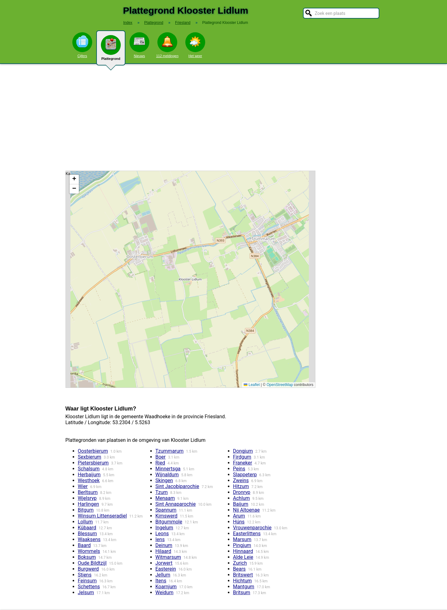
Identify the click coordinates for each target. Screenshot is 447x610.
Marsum (242, 539)
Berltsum (88, 492)
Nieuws (139, 45)
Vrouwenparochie (252, 528)
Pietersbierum (93, 463)
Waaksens (89, 539)
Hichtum (242, 581)
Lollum (85, 522)
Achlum (241, 498)
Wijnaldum (167, 475)
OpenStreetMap (280, 385)
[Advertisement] (223, 117)
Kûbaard (87, 528)
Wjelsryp (87, 498)
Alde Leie (243, 557)
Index (127, 22)
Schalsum (89, 469)
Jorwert (164, 563)
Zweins (241, 480)
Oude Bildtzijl (92, 563)
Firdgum (242, 457)
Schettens (89, 587)
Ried (160, 463)
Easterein (166, 569)
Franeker (242, 463)
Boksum (87, 557)
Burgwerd (88, 569)
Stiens (85, 575)
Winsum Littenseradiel (102, 516)
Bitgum (86, 510)
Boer (161, 457)
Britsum (242, 592)
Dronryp (242, 492)
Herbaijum (89, 475)
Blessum (87, 533)
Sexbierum (90, 457)
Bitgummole (169, 522)
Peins (239, 469)
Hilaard (163, 551)
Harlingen (88, 504)
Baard (84, 545)
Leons (162, 533)
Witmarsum (168, 557)
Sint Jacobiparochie (177, 486)
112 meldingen (167, 45)
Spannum (166, 510)
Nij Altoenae (246, 510)
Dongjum (243, 451)
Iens (160, 539)
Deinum (164, 545)
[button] (74, 179)
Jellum (163, 575)
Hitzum (241, 486)
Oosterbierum (93, 451)
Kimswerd (167, 516)
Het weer (195, 45)
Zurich (240, 563)
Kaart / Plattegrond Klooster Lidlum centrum (190, 279)
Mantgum (244, 587)
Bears (239, 569)
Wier (83, 486)
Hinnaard (243, 551)
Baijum (240, 504)
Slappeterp (245, 475)
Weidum (165, 592)
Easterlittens (247, 533)
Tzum (162, 492)
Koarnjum (166, 587)
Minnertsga (168, 469)
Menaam (165, 498)
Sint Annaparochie (176, 504)
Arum (239, 516)
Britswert (243, 575)
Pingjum (242, 545)
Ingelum (164, 528)
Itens (161, 581)
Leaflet (252, 385)
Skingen (164, 480)
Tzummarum (170, 451)
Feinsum (87, 581)
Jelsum (86, 592)
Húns (239, 522)
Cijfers (82, 45)
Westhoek (89, 480)
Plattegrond (111, 50)
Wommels (89, 551)
